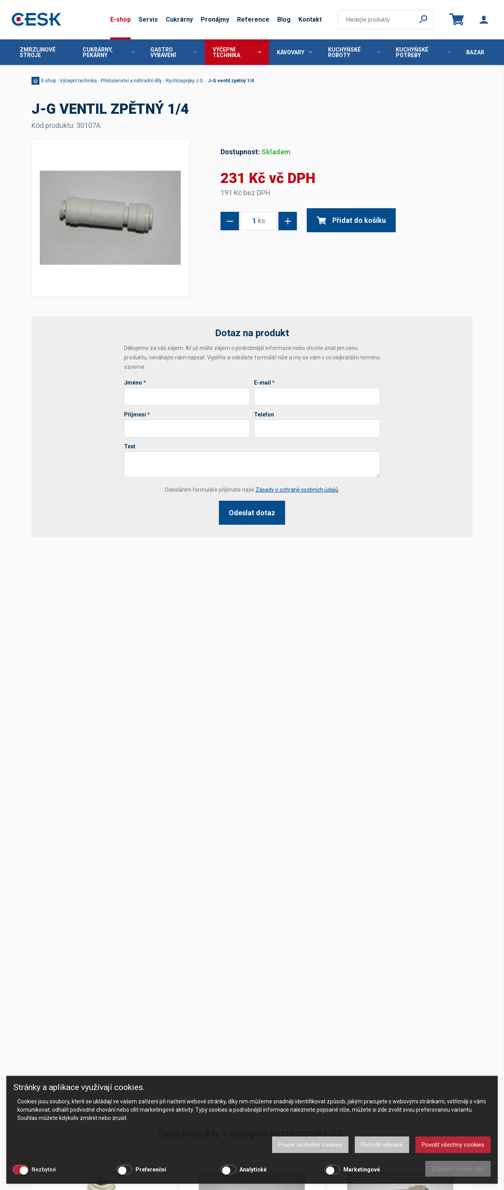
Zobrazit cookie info (458, 1168)
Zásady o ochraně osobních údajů (297, 490)
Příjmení (137, 414)
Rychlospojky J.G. (185, 80)
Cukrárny (179, 19)
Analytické (253, 1169)
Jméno (135, 382)
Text (129, 446)
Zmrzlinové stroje (38, 52)
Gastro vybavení (173, 52)
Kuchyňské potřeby (423, 52)
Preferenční (150, 1169)
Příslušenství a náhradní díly (131, 80)
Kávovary (294, 52)
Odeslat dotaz (252, 513)
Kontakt (310, 19)
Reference (253, 19)
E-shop (120, 19)
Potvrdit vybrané (382, 1144)
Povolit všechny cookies (453, 1144)
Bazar (475, 52)
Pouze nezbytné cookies (310, 1144)
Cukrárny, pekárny (109, 52)
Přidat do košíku (351, 220)
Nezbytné (44, 1169)
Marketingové (361, 1169)
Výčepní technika (237, 52)
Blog (284, 19)
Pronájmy (215, 19)
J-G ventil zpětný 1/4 (231, 80)
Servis (148, 19)
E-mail (264, 382)
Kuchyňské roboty (354, 52)
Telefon (264, 414)
